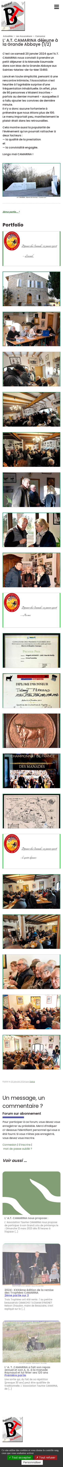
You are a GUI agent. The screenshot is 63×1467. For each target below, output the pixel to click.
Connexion (9, 1145)
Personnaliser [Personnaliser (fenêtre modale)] (32, 1462)
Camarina (40, 36)
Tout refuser (45, 1457)
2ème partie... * (11, 211)
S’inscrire (25, 1145)
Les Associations (24, 36)
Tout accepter (20, 1457)
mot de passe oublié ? (17, 1149)
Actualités (8, 36)
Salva (32, 1081)
